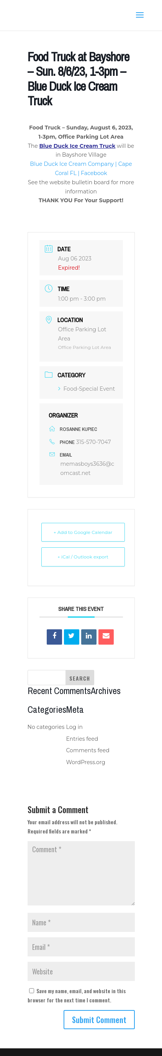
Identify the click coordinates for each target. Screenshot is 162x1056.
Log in (74, 727)
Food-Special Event (86, 388)
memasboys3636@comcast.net (88, 468)
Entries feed (82, 738)
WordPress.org (85, 762)
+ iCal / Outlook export (82, 557)
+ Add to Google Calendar (83, 532)
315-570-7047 (93, 442)
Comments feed (88, 750)
